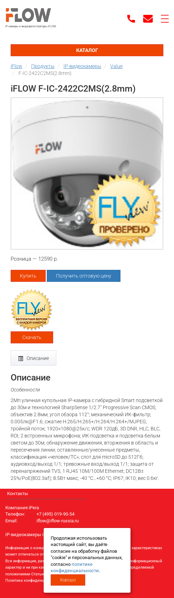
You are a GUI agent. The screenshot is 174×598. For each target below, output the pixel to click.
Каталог (87, 50)
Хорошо (68, 579)
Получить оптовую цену (83, 276)
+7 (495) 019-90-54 (55, 514)
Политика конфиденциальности (34, 580)
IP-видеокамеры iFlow (29, 534)
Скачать (31, 337)
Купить (28, 276)
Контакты (17, 493)
